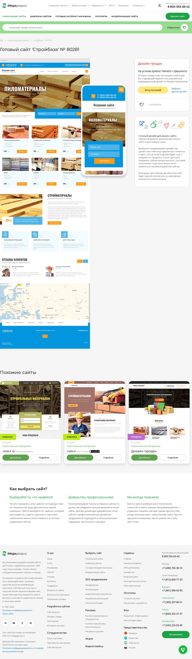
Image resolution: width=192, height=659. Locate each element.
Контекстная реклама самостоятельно (95, 625)
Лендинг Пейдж (54, 616)
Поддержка (52, 585)
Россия (129, 647)
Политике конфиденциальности (17, 648)
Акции (89, 638)
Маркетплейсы (94, 646)
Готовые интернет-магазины (73, 16)
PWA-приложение (132, 585)
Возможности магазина (58, 594)
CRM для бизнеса (132, 567)
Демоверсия (15, 457)
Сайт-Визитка (53, 612)
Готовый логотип (132, 598)
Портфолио (52, 567)
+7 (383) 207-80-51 (172, 602)
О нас (49, 563)
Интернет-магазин (55, 625)
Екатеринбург (168, 621)
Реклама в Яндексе (132, 563)
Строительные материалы (16, 446)
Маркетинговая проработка (98, 594)
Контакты (51, 581)
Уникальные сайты (14, 16)
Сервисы (138, 5)
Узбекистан (131, 643)
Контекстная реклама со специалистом (96, 617)
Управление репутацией (96, 598)
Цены (49, 558)
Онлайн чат (129, 572)
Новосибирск (168, 598)
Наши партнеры (54, 638)
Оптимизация (91, 589)
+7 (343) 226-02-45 (172, 625)
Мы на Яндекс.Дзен (133, 620)
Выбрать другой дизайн (179, 90)
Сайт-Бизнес (52, 621)
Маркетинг (98, 5)
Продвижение (91, 585)
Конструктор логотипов (135, 581)
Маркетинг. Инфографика (136, 615)
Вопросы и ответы (55, 590)
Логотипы (101, 16)
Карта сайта (7, 613)
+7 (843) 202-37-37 (172, 613)
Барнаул (166, 587)
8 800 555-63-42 (179, 6)
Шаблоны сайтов (40, 16)
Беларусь (130, 633)
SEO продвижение (96, 579)
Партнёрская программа (58, 642)
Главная (127, 558)
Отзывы (50, 576)
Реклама (123, 5)
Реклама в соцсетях (94, 631)
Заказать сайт (177, 16)
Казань (165, 609)
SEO (111, 5)
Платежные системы (56, 599)
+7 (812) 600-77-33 (172, 579)
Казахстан (131, 638)
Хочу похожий (153, 90)
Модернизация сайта (124, 16)
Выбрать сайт (79, 5)
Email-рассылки (131, 576)
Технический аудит (94, 603)
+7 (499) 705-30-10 (172, 568)
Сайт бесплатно (54, 647)
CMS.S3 (50, 572)
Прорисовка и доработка (135, 603)
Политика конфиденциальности (17, 610)
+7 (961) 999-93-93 (172, 590)
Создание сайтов (57, 5)
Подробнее (44, 457)
